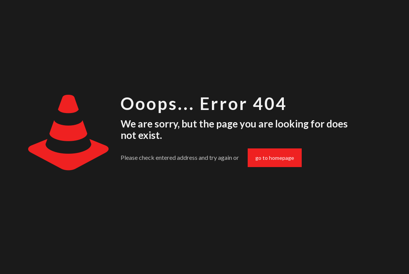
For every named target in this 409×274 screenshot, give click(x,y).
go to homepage (274, 158)
